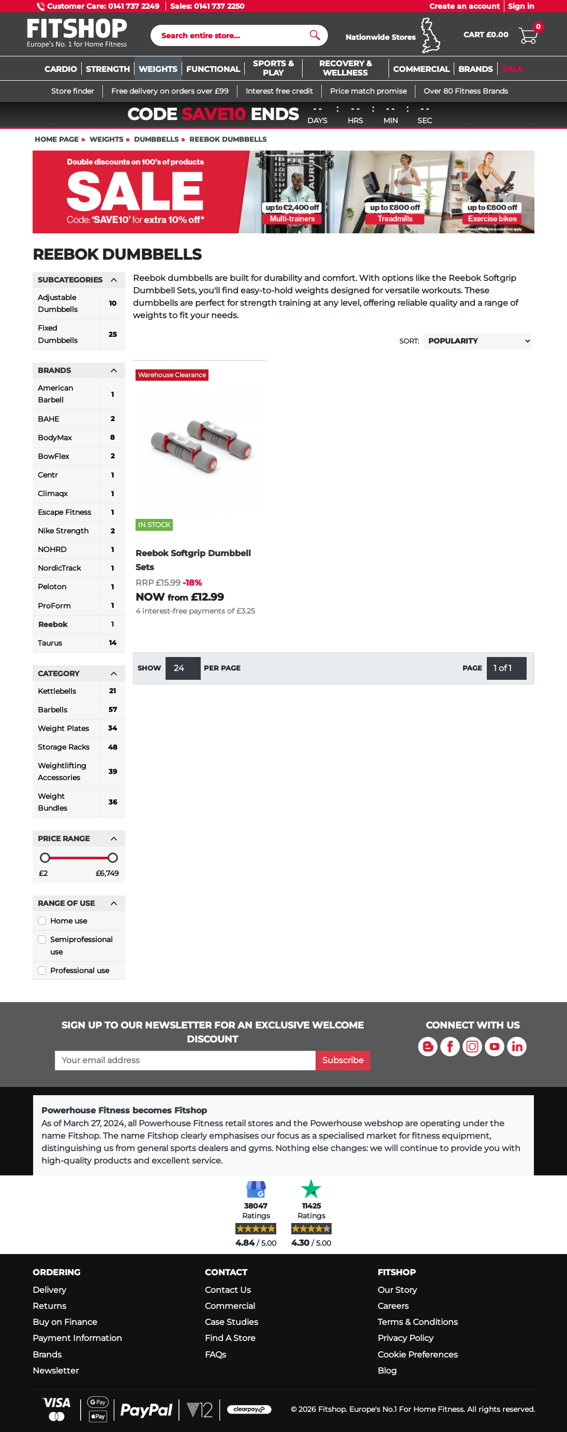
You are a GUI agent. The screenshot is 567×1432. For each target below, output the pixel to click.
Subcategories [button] (77, 284)
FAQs (215, 1355)
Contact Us (228, 1290)
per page (222, 673)
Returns (49, 1306)
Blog (387, 1371)
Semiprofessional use (81, 950)
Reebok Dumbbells (227, 144)
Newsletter (56, 1371)
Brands (47, 1355)
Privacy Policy (406, 1338)
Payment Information (77, 1338)
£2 (43, 878)
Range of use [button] (77, 908)
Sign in (521, 6)
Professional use (79, 975)
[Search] (235, 38)
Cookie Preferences (418, 1355)
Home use (68, 925)
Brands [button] (77, 375)
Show (149, 673)
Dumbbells (156, 144)
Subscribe (343, 1060)
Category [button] (77, 678)
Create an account (464, 6)
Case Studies (231, 1322)
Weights (106, 144)
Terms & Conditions (418, 1322)
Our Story (397, 1290)
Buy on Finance (65, 1322)
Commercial (230, 1306)
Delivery (49, 1290)
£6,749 (107, 878)
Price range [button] (77, 843)
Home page (57, 144)
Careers (393, 1306)
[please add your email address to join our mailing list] (185, 1060)
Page (472, 673)
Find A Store (230, 1338)
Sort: (409, 346)
